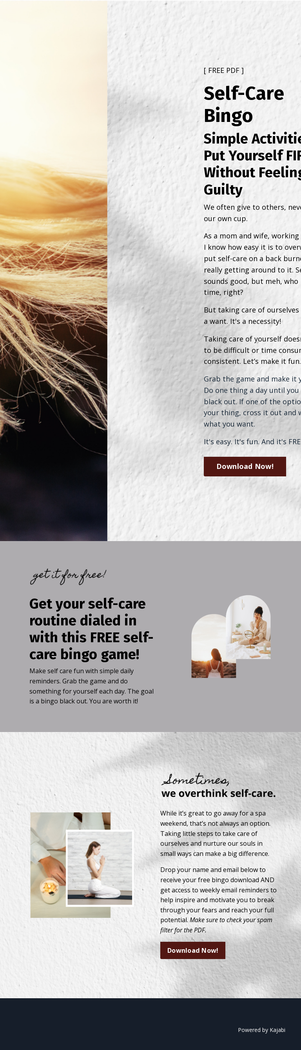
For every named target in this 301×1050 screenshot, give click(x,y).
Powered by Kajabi (261, 1030)
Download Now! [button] (245, 466)
